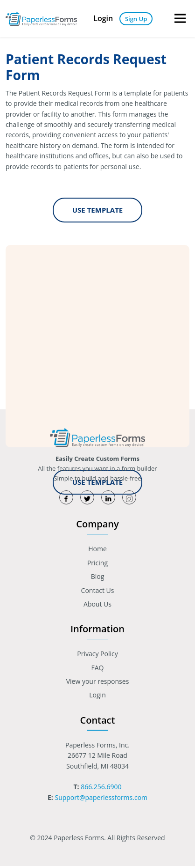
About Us (97, 604)
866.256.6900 (101, 786)
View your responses (97, 681)
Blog (97, 576)
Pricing (97, 562)
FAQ (97, 667)
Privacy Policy (97, 653)
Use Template (97, 210)
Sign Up (136, 19)
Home (97, 548)
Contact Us (97, 590)
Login (103, 18)
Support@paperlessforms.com (101, 797)
